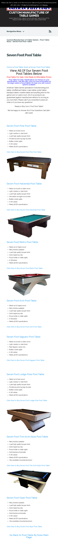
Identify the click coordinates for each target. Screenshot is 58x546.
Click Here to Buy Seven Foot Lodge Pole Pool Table (27, 400)
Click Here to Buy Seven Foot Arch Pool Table (24, 327)
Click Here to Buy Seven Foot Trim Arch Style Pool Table (28, 465)
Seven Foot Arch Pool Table (21, 300)
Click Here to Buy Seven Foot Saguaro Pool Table (25, 360)
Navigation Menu (15, 31)
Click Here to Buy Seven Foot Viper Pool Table (24, 527)
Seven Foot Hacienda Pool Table (24, 183)
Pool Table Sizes (21, 67)
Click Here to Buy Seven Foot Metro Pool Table (25, 268)
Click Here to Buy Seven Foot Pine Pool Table (24, 152)
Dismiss (45, 5)
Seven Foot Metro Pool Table (22, 242)
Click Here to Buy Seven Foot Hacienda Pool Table (26, 210)
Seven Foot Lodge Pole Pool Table (25, 374)
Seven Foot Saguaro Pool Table (23, 336)
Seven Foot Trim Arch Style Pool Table (27, 436)
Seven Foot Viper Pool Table (22, 497)
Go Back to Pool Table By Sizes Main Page (29, 536)
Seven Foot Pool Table (40, 67)
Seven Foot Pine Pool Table (21, 125)
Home (9, 67)
